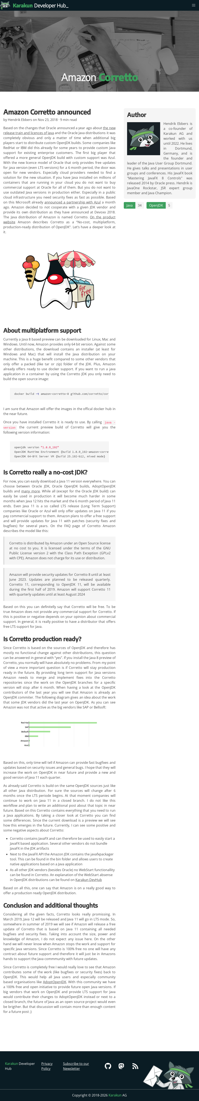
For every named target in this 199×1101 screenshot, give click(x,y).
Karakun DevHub (88, 879)
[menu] (193, 5)
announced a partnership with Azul (72, 202)
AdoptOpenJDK (54, 981)
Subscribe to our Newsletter (76, 1066)
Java (129, 205)
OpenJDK (156, 205)
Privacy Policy (46, 1066)
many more (30, 490)
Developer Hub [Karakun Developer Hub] (41, 5)
